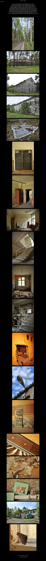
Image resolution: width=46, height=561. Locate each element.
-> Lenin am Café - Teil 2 (23, 555)
